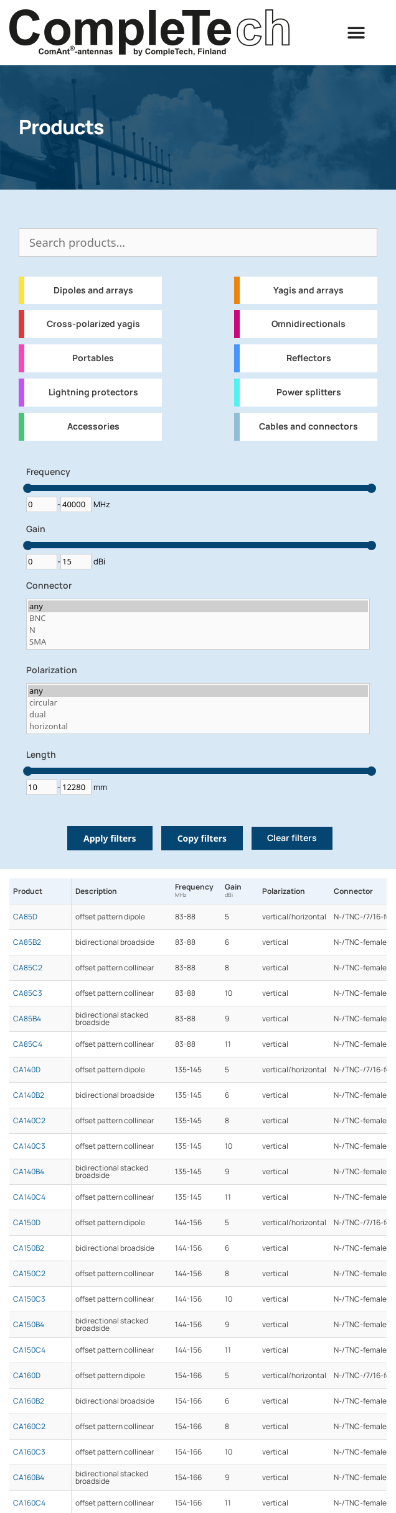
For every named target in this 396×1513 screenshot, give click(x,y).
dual (198, 714)
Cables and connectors (308, 426)
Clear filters (292, 838)
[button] (356, 33)
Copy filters (202, 838)
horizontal (198, 726)
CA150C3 (29, 1299)
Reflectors (308, 358)
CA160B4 (28, 1478)
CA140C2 (29, 1121)
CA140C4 (29, 1197)
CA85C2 (27, 968)
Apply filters (109, 838)
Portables (93, 358)
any (198, 606)
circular (198, 703)
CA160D (26, 1376)
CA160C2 (29, 1427)
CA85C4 (27, 1044)
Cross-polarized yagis (93, 323)
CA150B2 (28, 1248)
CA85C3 (27, 993)
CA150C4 (29, 1350)
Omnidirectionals (308, 323)
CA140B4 (28, 1172)
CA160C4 (29, 1503)
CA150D (26, 1223)
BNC (198, 618)
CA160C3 (29, 1452)
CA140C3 (29, 1146)
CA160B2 (28, 1401)
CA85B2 (27, 942)
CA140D (26, 1070)
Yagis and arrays (308, 290)
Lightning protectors (93, 392)
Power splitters (308, 392)
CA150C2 (29, 1274)
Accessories (93, 426)
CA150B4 (28, 1325)
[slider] (27, 488)
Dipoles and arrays (93, 290)
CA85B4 (27, 1019)
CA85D (25, 917)
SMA (198, 642)
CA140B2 (28, 1095)
